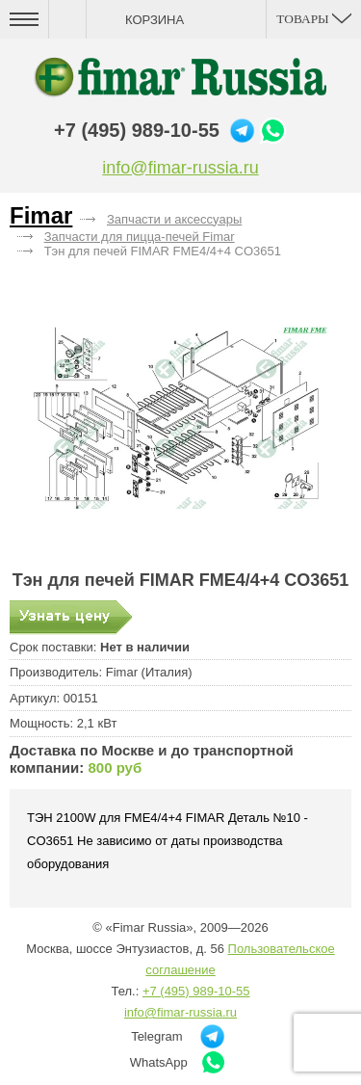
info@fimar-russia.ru (180, 167)
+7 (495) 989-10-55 (136, 130)
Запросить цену (71, 617)
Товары (313, 19)
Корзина (154, 20)
